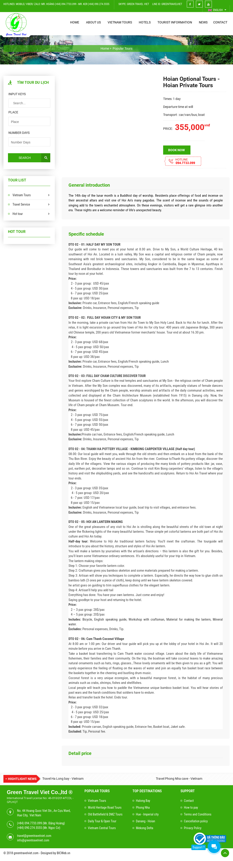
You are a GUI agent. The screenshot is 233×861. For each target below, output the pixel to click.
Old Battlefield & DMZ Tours (105, 814)
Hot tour (18, 214)
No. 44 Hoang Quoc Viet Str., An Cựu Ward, (44, 811)
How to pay (191, 807)
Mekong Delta (144, 828)
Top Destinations (147, 791)
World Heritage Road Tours (104, 807)
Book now (176, 150)
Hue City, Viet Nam (29, 815)
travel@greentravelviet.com (34, 836)
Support (187, 791)
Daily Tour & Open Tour (102, 821)
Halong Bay (143, 800)
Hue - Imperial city (147, 814)
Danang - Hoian (145, 821)
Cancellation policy (196, 821)
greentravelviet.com (26, 853)
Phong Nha (143, 807)
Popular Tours (97, 791)
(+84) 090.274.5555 (29, 828)
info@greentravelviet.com (33, 840)
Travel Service (21, 204)
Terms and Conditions (197, 814)
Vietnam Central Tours (102, 828)
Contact (189, 800)
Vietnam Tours (22, 195)
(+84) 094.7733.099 (29, 823)
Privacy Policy (192, 828)
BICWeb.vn (63, 853)
